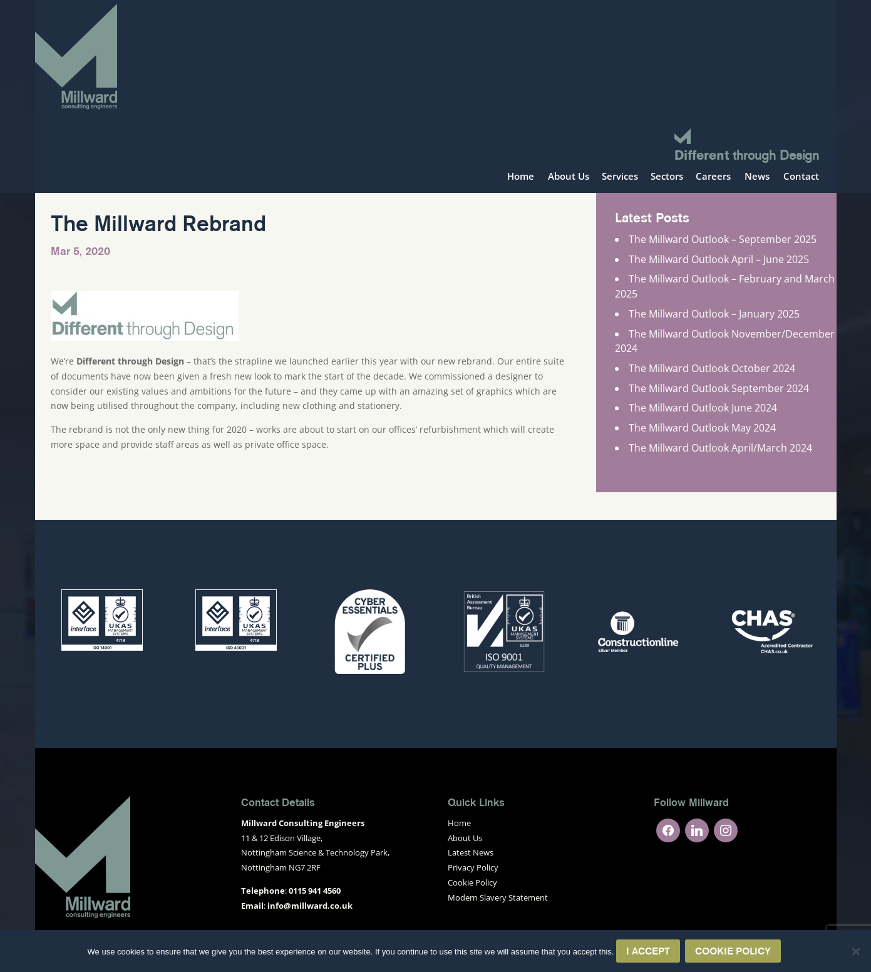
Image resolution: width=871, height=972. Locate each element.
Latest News (470, 852)
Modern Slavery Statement (498, 897)
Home (520, 177)
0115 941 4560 (315, 890)
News (757, 177)
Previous (27, 633)
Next (844, 633)
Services (620, 177)
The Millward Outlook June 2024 (703, 408)
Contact (801, 177)
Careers (713, 177)
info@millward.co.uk (310, 905)
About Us (568, 177)
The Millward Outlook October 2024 (712, 368)
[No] (855, 951)
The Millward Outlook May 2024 (702, 428)
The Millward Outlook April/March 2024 (720, 448)
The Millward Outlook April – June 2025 (719, 259)
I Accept (648, 950)
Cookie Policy (472, 882)
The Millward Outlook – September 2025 (723, 239)
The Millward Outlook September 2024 (719, 388)
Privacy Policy (473, 867)
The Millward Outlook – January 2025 (714, 314)
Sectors (667, 177)
